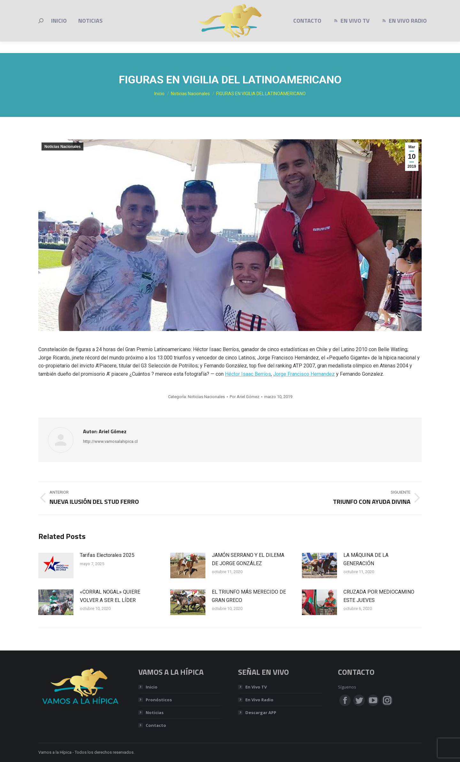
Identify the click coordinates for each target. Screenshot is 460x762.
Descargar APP (260, 712)
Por (244, 396)
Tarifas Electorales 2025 (107, 555)
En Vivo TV (256, 687)
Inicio (151, 687)
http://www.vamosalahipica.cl (110, 441)
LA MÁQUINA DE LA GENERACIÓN (365, 559)
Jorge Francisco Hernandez (304, 374)
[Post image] (55, 565)
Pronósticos (159, 700)
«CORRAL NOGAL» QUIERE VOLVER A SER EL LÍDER (110, 596)
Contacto (156, 725)
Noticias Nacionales (62, 146)
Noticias (155, 712)
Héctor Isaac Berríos (248, 374)
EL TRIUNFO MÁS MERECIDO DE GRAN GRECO (249, 596)
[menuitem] (59, 32)
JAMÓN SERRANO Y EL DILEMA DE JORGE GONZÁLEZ (248, 559)
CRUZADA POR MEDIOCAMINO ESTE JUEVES (378, 596)
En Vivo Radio (259, 700)
